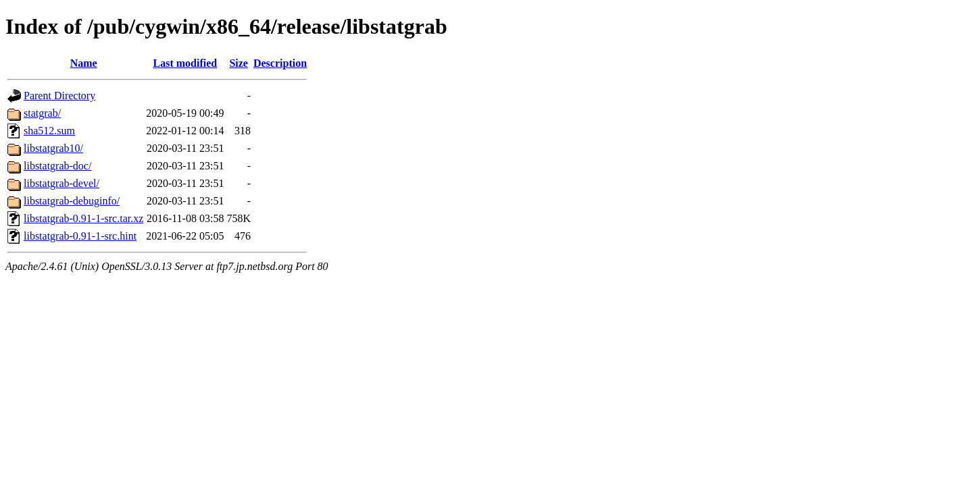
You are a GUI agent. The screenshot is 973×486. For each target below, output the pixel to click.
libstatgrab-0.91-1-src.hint (80, 236)
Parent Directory (59, 95)
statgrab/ (42, 113)
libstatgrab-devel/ (61, 183)
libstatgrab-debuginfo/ (72, 201)
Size (238, 63)
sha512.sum (49, 130)
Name (83, 63)
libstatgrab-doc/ (57, 165)
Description (280, 63)
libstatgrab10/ (53, 148)
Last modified (185, 63)
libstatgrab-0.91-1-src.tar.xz (83, 218)
